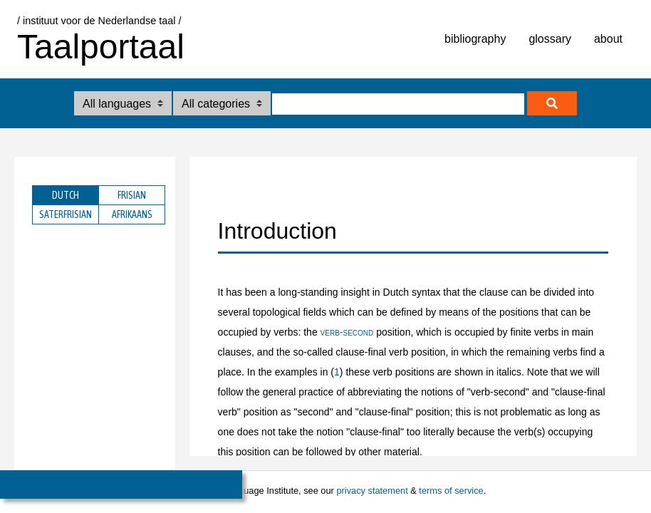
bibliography (475, 39)
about (608, 39)
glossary (549, 39)
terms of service (451, 490)
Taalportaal (100, 47)
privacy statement (371, 490)
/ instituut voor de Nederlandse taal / (99, 20)
